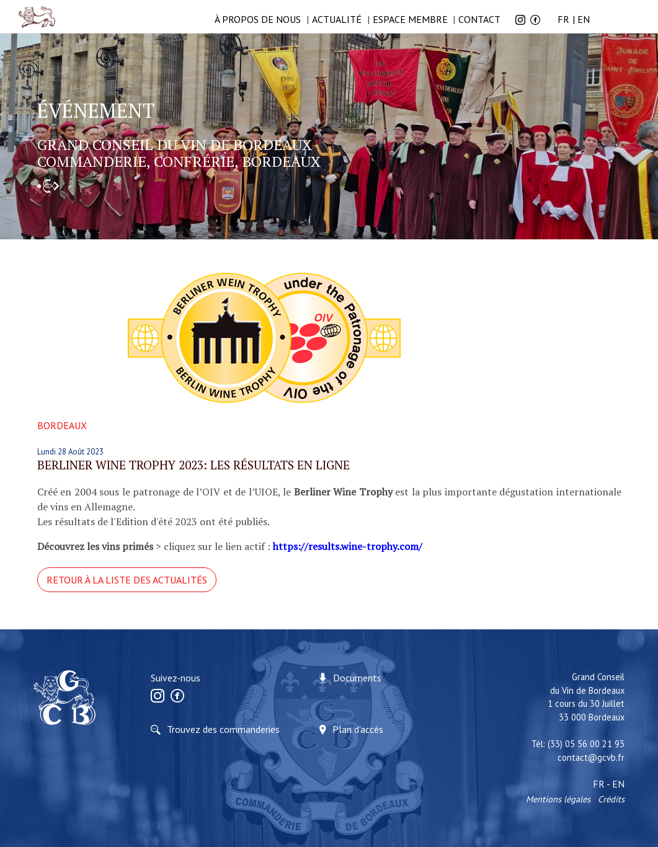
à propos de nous (258, 19)
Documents (357, 678)
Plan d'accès (357, 729)
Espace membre (410, 19)
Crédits (611, 799)
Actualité (337, 19)
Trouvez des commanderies (223, 729)
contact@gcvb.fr (591, 757)
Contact (479, 19)
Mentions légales (558, 799)
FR (563, 19)
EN (583, 19)
